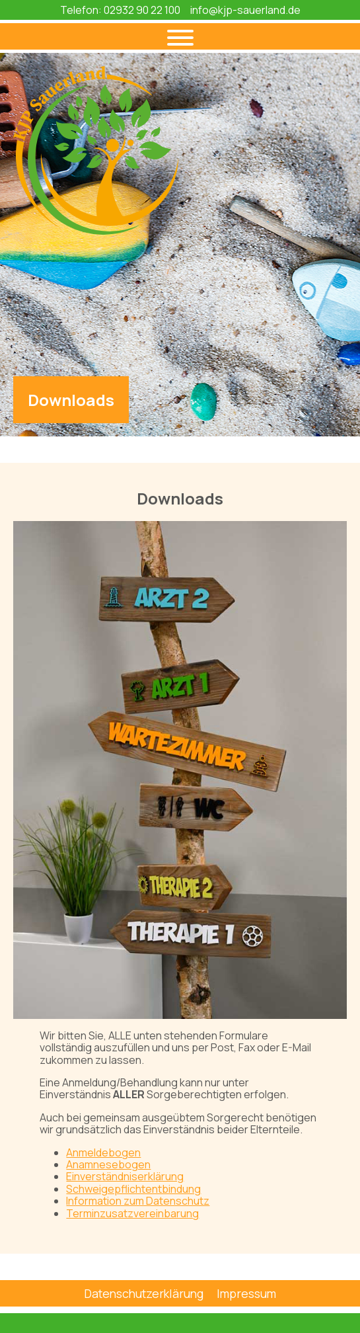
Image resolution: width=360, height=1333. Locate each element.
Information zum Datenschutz (137, 1200)
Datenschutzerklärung (143, 1293)
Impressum (246, 1293)
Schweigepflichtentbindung (133, 1189)
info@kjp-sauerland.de (245, 10)
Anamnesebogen (108, 1164)
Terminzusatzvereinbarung (132, 1213)
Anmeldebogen (103, 1152)
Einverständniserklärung (125, 1176)
